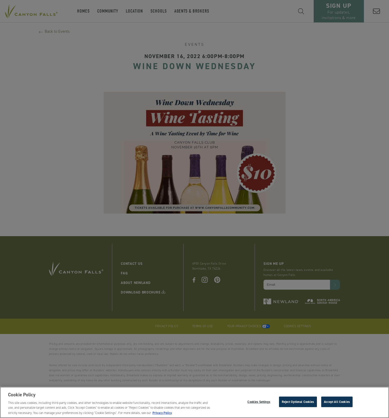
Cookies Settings (258, 403)
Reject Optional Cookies (298, 403)
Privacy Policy (162, 414)
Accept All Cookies (337, 403)
